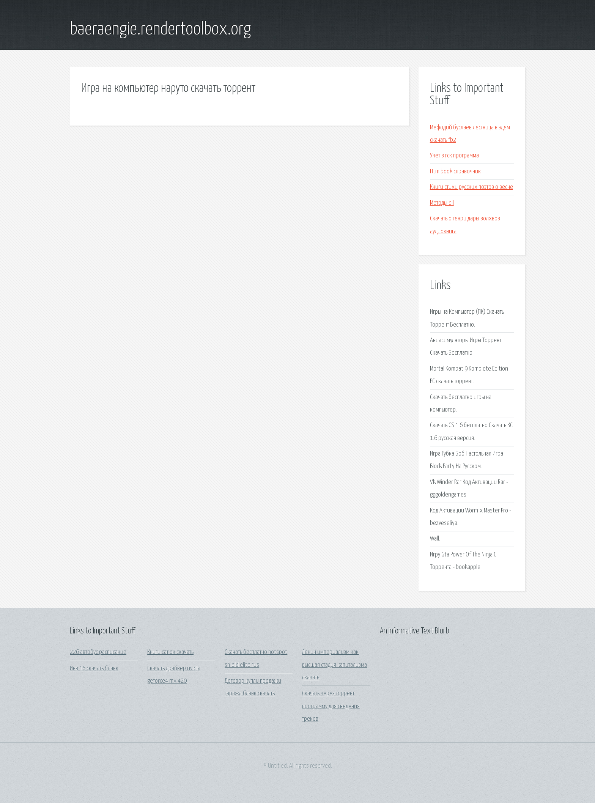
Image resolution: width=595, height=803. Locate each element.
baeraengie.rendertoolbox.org (160, 29)
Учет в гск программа (454, 155)
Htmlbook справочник (455, 171)
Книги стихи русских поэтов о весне (471, 187)
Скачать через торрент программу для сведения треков (331, 706)
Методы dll (442, 203)
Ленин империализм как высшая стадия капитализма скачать (334, 665)
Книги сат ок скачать (170, 652)
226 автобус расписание (98, 652)
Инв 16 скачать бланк (94, 668)
